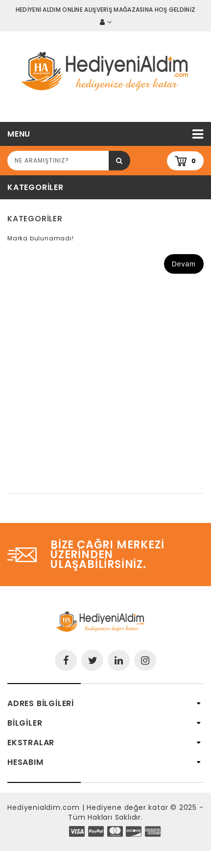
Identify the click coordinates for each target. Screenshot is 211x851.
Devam (184, 264)
